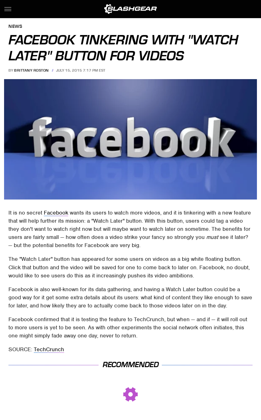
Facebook (56, 212)
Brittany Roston (31, 70)
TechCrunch (49, 349)
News (15, 27)
